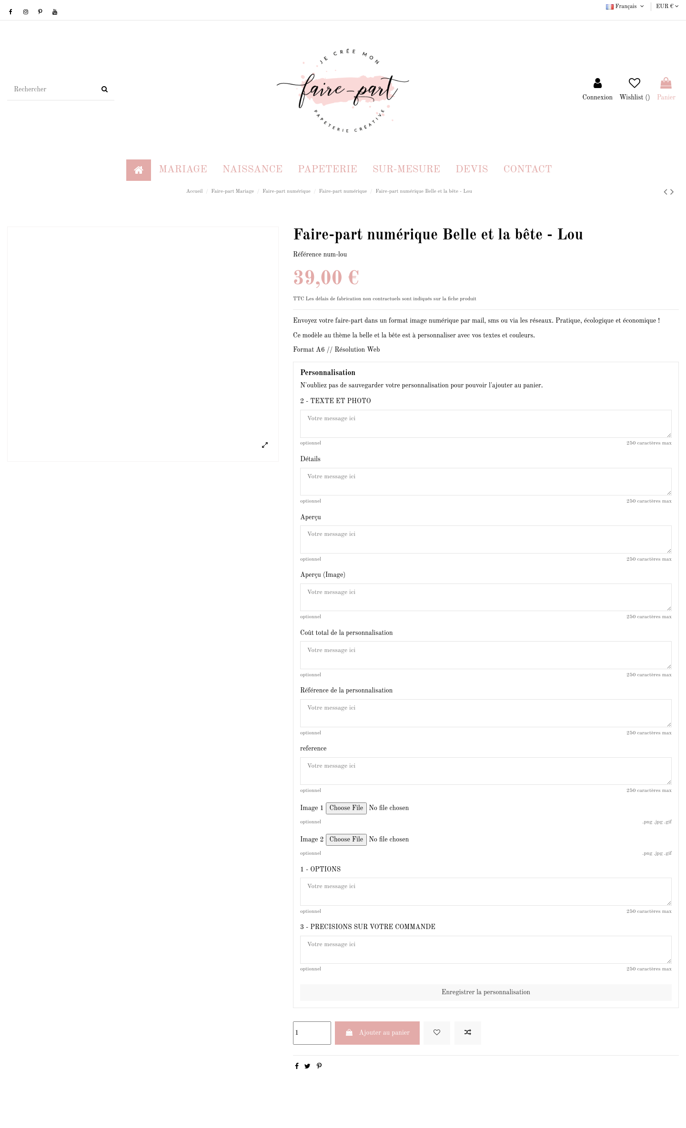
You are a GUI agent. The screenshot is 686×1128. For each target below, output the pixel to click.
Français (626, 7)
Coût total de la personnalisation (346, 637)
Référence (307, 254)
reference (313, 755)
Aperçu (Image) (323, 578)
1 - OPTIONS (320, 876)
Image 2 (312, 846)
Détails (310, 460)
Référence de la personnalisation (346, 696)
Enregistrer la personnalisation (486, 1001)
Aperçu (310, 519)
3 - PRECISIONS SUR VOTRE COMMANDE (367, 935)
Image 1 (312, 815)
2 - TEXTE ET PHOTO (335, 401)
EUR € (667, 7)
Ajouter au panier (377, 1041)
